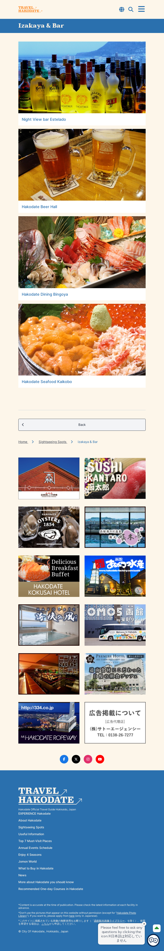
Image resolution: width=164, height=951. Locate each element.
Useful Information (31, 834)
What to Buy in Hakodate (35, 868)
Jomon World (27, 861)
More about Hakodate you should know (46, 882)
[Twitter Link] (76, 759)
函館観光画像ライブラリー (109, 920)
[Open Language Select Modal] (122, 10)
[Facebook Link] (64, 759)
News (22, 875)
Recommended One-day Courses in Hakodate (50, 889)
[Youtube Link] (100, 759)
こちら (45, 923)
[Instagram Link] (88, 759)
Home (23, 442)
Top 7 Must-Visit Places (35, 841)
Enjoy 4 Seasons (30, 854)
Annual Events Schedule (35, 848)
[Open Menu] (141, 9)
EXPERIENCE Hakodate (34, 813)
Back (54, 424)
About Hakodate (29, 820)
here (72, 915)
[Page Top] (157, 928)
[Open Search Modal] (131, 10)
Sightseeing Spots (53, 442)
